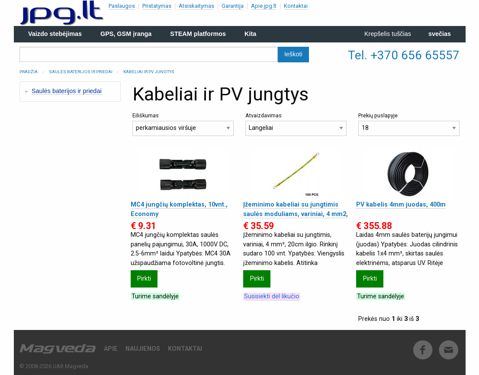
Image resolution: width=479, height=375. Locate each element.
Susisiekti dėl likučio (271, 296)
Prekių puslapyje (409, 124)
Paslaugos (122, 6)
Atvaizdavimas (296, 124)
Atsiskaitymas (196, 6)
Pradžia (28, 71)
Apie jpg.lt (263, 6)
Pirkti (144, 278)
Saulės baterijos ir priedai (81, 71)
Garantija (233, 6)
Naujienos (142, 348)
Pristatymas (156, 6)
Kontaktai (296, 6)
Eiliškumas (183, 124)
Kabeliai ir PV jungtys (148, 71)
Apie (111, 348)
